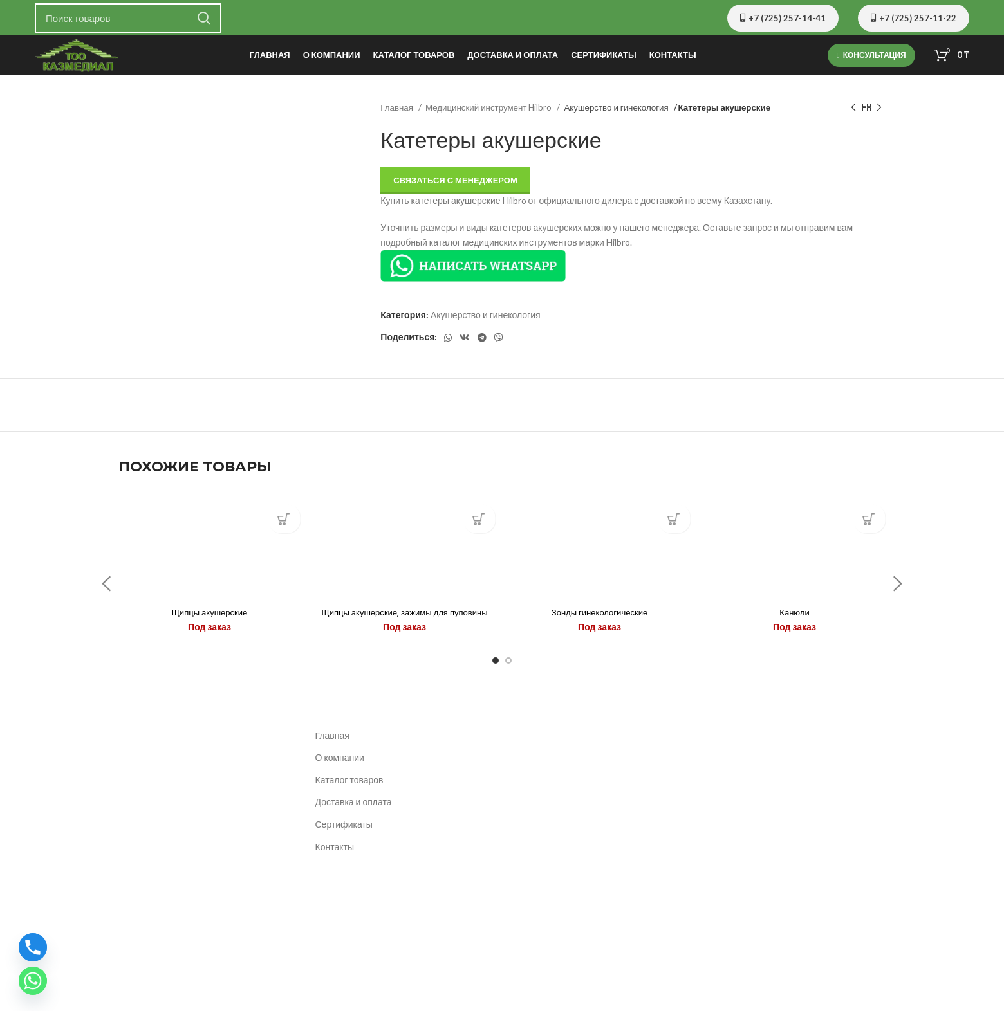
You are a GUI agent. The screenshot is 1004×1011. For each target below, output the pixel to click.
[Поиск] (128, 18)
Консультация (871, 58)
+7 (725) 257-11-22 (913, 18)
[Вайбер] (498, 342)
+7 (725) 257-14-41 (783, 18)
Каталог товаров (349, 804)
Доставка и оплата (353, 827)
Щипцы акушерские (209, 624)
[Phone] (33, 947)
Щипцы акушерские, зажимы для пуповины (404, 631)
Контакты (334, 871)
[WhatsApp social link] (448, 342)
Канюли (795, 624)
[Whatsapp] (33, 981)
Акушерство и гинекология (617, 112)
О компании (339, 782)
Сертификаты (344, 849)
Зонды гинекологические (599, 624)
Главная (397, 112)
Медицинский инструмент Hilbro (489, 112)
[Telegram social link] (482, 342)
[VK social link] (465, 342)
